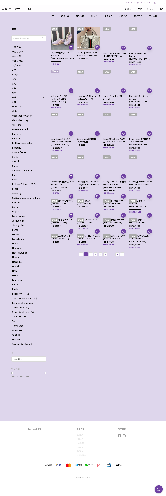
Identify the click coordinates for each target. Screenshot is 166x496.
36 (117, 254)
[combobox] (28, 359)
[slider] (12, 373)
